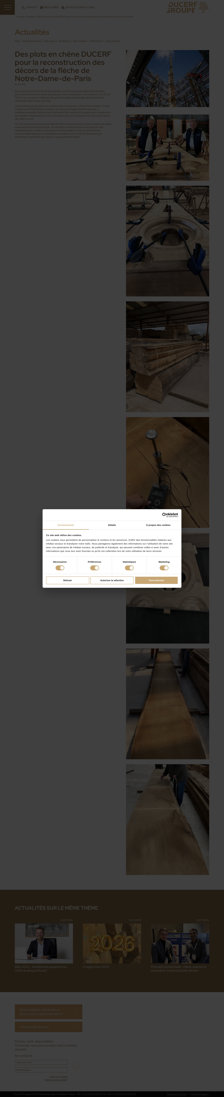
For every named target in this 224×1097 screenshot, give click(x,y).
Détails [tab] (112, 525)
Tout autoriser (156, 580)
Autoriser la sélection (112, 580)
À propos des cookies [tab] (158, 525)
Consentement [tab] (66, 525)
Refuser (67, 580)
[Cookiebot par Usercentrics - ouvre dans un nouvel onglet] (164, 515)
